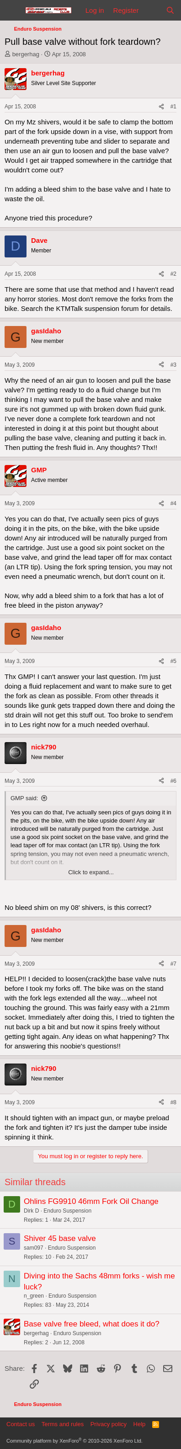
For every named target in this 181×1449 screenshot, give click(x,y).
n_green (34, 1296)
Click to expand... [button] (91, 872)
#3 (173, 365)
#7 (173, 964)
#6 (173, 781)
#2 (173, 274)
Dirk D (31, 1211)
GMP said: (24, 798)
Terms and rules (63, 1424)
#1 (173, 106)
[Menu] (12, 10)
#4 (173, 503)
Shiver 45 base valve (60, 1238)
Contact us (20, 1424)
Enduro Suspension (67, 1211)
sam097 (33, 1248)
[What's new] (152, 10)
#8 (173, 1102)
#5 (173, 661)
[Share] (161, 107)
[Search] (170, 10)
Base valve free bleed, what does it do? (92, 1324)
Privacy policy (108, 1424)
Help (139, 1424)
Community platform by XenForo (74, 1441)
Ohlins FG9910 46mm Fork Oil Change (91, 1201)
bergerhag (25, 54)
